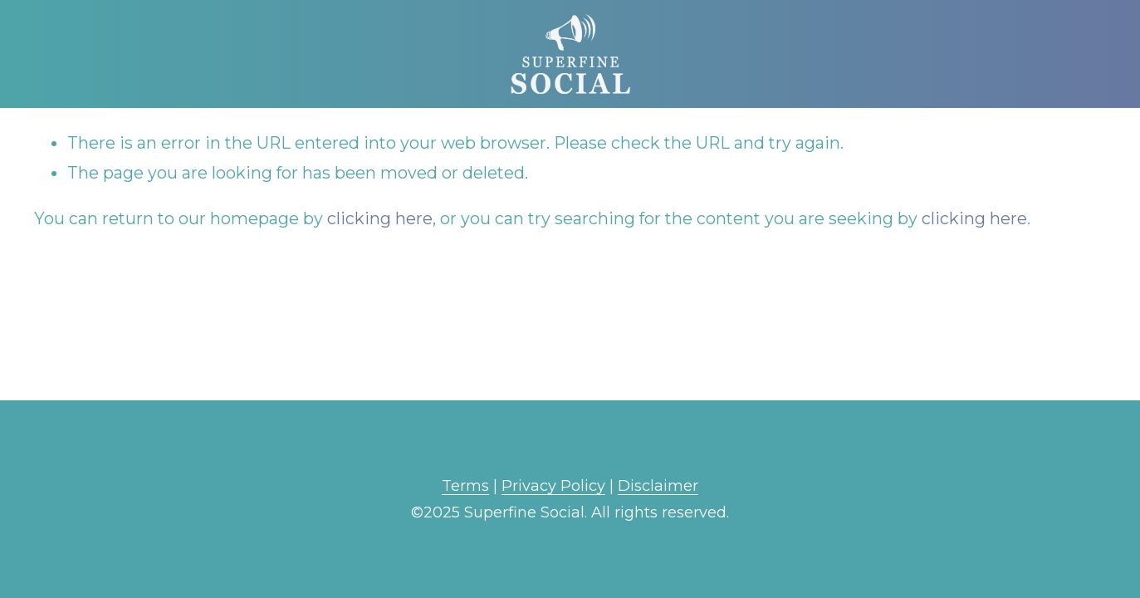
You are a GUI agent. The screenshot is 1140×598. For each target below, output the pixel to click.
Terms (465, 486)
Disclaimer (658, 486)
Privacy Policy (553, 486)
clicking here (380, 218)
